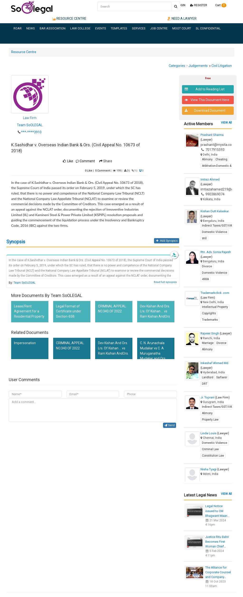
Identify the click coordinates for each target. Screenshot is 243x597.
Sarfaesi (221, 377)
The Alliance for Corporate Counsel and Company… (218, 572)
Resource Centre (23, 52)
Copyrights (209, 313)
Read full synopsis (165, 282)
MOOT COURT (181, 28)
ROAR (18, 28)
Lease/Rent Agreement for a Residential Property (29, 311)
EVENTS (100, 28)
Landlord (207, 377)
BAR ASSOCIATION (52, 28)
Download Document (205, 110)
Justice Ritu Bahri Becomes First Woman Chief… (217, 541)
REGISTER (198, 5)
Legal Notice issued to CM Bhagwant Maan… (217, 510)
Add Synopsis (166, 240)
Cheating (221, 159)
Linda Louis (215, 433)
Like (88, 170)
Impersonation (25, 343)
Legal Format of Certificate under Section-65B (68, 311)
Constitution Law (213, 455)
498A (205, 279)
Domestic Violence (214, 232)
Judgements (198, 66)
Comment (85, 161)
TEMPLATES (119, 28)
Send (169, 425)
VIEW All (226, 122)
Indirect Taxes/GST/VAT (217, 225)
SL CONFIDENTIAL (208, 28)
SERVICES (138, 28)
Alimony (207, 159)
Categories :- (178, 66)
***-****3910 (31, 132)
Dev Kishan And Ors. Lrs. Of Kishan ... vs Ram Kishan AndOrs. (155, 311)
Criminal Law (210, 449)
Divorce (207, 266)
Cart (219, 5)
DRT (204, 383)
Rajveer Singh (216, 333)
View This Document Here (207, 99)
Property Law (210, 419)
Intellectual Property (215, 307)
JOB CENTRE (159, 28)
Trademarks (210, 319)
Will (204, 238)
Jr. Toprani (215, 397)
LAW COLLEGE (80, 28)
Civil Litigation (221, 66)
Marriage (208, 343)
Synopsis (15, 242)
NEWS (30, 28)
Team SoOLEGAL (29, 125)
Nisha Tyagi (215, 469)
